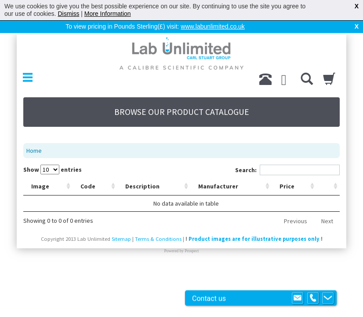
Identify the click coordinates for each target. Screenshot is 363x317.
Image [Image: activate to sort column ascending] (40, 186)
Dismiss (68, 13)
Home (34, 151)
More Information (107, 13)
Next (327, 221)
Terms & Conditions (158, 239)
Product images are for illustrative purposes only (254, 239)
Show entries (52, 169)
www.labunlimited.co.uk (213, 26)
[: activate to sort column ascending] (328, 186)
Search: (287, 170)
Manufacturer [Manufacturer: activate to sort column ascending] (218, 186)
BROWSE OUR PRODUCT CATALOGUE (181, 112)
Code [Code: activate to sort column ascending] (87, 186)
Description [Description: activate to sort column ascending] (142, 186)
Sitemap (121, 239)
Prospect (192, 251)
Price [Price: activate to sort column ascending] (287, 186)
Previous (295, 221)
